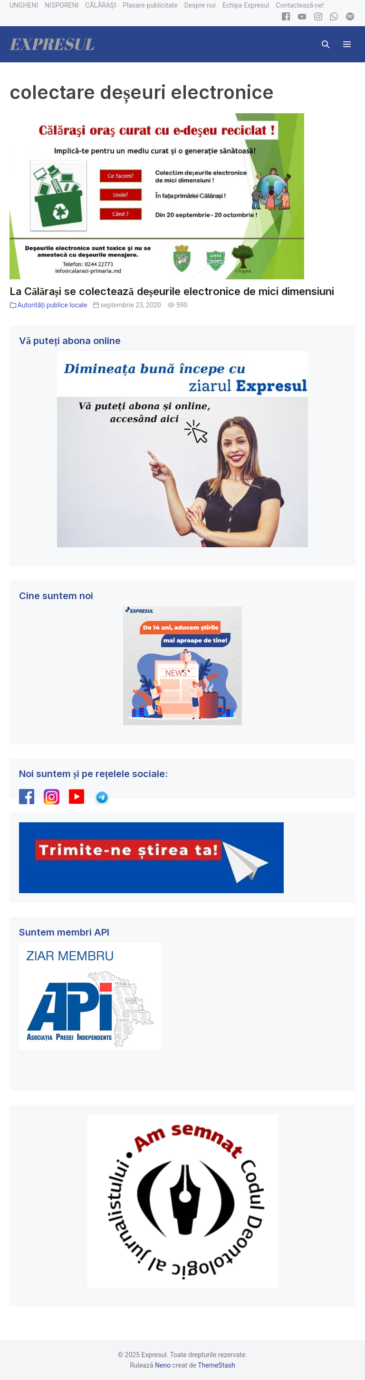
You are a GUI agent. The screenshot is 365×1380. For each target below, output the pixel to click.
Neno (163, 1365)
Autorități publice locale (52, 305)
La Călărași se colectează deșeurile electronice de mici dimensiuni (172, 291)
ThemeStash (216, 1365)
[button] (325, 44)
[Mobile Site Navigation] (346, 44)
